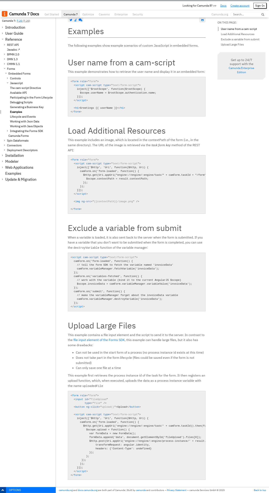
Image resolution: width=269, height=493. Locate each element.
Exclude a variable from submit (240, 39)
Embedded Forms (19, 73)
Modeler (12, 161)
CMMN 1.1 (13, 64)
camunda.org (66, 490)
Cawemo (104, 14)
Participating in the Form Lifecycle (31, 97)
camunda (141, 490)
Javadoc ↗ (13, 49)
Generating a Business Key (27, 107)
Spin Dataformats (18, 140)
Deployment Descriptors (22, 150)
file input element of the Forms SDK (99, 340)
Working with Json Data (24, 121)
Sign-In (260, 5)
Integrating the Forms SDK (26, 131)
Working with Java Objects (26, 126)
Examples (16, 112)
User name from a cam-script (239, 29)
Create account (239, 5)
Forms (11, 69)
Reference (13, 39)
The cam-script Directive (25, 88)
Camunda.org (220, 14)
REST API (13, 45)
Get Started (52, 14)
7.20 (19, 21)
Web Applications (19, 167)
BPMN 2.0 (13, 54)
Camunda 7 (71, 14)
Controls (15, 78)
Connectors (14, 145)
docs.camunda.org (87, 490)
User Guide (14, 33)
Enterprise (121, 14)
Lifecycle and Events (23, 116)
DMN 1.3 (12, 59)
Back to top (260, 490)
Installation (14, 155)
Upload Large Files (232, 44)
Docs (223, 5)
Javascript (16, 83)
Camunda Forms (18, 136)
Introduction (15, 27)
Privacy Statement (176, 490)
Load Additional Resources (237, 34)
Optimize (88, 14)
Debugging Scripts (21, 102)
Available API (18, 93)
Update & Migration (20, 179)
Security (138, 14)
